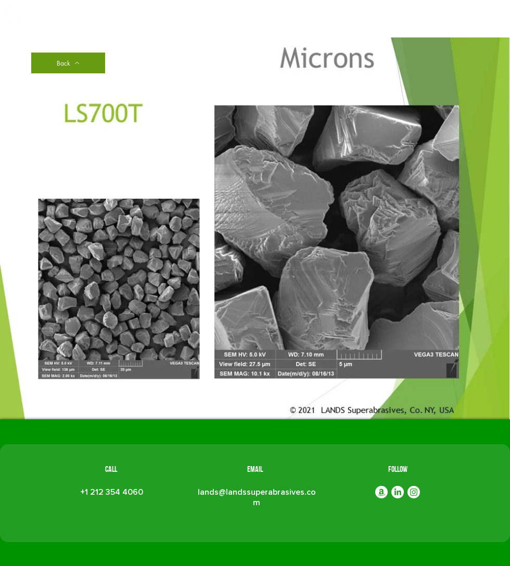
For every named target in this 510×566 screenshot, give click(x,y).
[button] (275, 19)
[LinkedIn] (397, 492)
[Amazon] (381, 492)
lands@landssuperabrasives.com (257, 497)
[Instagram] (413, 492)
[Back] (68, 63)
